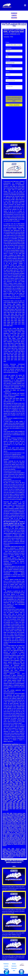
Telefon (8, 72)
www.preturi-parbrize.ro (11, 744)
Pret (7, 54)
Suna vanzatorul (14, 105)
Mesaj (7, 83)
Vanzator (8, 60)
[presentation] (16, 93)
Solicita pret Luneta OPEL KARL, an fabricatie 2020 (14, 31)
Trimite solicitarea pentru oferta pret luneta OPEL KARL (14, 99)
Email (7, 77)
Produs (7, 42)
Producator (8, 48)
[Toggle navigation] (25, 5)
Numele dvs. (9, 66)
